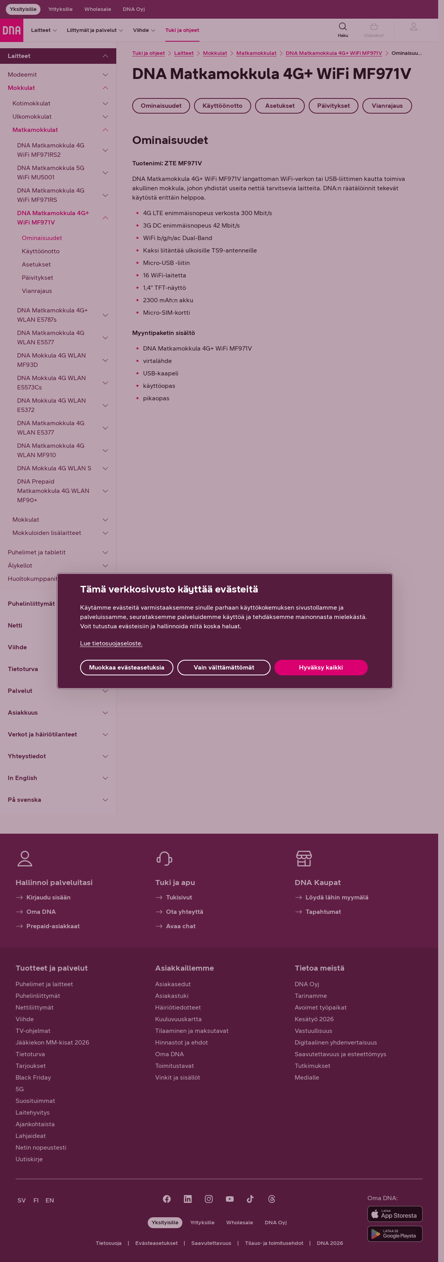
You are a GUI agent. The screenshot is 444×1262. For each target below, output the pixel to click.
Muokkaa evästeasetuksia (126, 667)
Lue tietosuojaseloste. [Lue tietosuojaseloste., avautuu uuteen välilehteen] (111, 643)
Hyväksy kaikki (321, 667)
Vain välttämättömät (224, 667)
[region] (225, 631)
